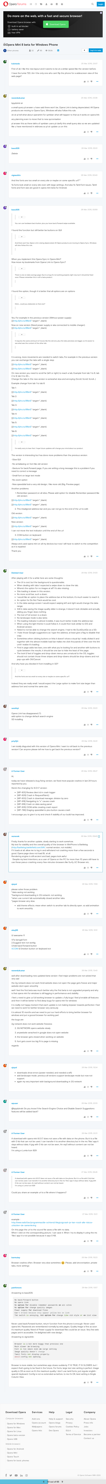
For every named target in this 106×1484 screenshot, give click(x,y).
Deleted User (17, 564)
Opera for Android (15, 1440)
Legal (69, 1403)
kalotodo (15, 55)
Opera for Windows (16, 1415)
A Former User (18, 763)
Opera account (39, 1414)
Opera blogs (54, 1414)
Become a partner (92, 1426)
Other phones (12, 42)
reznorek (15, 828)
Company (89, 1403)
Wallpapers (37, 1418)
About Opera (90, 1410)
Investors (88, 1422)
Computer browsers (14, 1410)
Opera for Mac (14, 1419)
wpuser (14, 1095)
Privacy (69, 1414)
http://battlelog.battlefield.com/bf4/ (28, 839)
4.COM (14, 940)
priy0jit (14, 733)
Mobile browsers (13, 1435)
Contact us (89, 1430)
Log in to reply (95, 42)
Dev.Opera (54, 1422)
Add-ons (36, 1410)
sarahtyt (15, 700)
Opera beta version (16, 1427)
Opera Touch (13, 1448)
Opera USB (12, 1431)
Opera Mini (12, 1444)
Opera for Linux (14, 1423)
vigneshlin (16, 167)
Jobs (86, 1418)
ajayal (14, 876)
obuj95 (14, 922)
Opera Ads (37, 1422)
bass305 (15, 140)
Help (51, 1403)
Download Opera (57, 16)
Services (37, 1403)
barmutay (15, 1249)
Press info (88, 1414)
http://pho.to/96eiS (22, 312)
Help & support (56, 1410)
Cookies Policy (72, 1418)
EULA (68, 1422)
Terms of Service (73, 1426)
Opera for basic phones (18, 1452)
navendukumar (18, 89)
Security (69, 1410)
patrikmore (16, 1279)
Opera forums (55, 1418)
